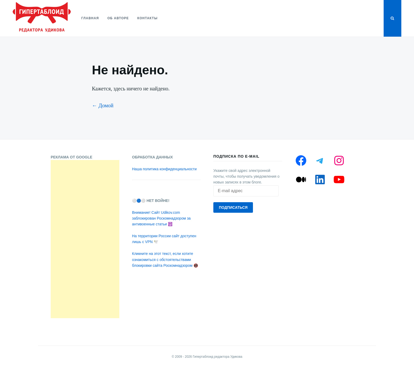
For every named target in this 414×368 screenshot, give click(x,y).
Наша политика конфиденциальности (164, 169)
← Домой (103, 105)
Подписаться (233, 207)
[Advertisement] (85, 239)
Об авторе (118, 18)
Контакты (147, 18)
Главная (90, 18)
